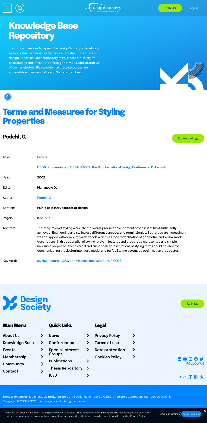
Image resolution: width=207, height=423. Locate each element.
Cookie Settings (169, 413)
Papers (42, 157)
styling (42, 261)
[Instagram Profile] (190, 359)
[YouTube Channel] (184, 359)
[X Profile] (201, 359)
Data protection (110, 350)
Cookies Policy (108, 357)
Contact (10, 371)
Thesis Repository (65, 368)
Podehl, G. (44, 197)
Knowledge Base (18, 343)
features (54, 261)
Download (188, 138)
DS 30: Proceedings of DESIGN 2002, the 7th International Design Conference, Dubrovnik (101, 167)
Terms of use (107, 343)
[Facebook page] (196, 359)
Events (9, 350)
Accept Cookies (191, 413)
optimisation (79, 261)
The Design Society (50, 401)
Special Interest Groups (64, 352)
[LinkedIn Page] (179, 359)
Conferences (61, 343)
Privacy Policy (107, 336)
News (54, 336)
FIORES (116, 261)
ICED (53, 376)
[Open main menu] (7, 8)
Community (13, 364)
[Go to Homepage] (103, 8)
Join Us (170, 8)
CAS (65, 261)
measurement (99, 261)
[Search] (19, 8)
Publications (60, 361)
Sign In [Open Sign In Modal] (193, 8)
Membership (15, 357)
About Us (11, 336)
